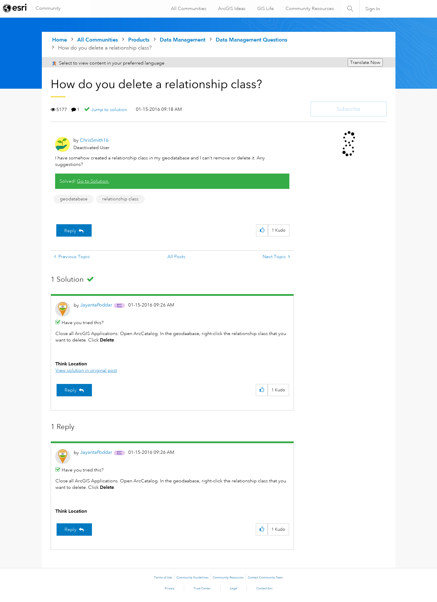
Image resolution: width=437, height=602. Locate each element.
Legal (233, 588)
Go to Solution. (93, 181)
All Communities (187, 8)
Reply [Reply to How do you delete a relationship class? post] (70, 231)
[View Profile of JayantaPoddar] (96, 305)
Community (48, 8)
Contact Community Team (265, 577)
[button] (262, 230)
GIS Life (264, 8)
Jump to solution (109, 110)
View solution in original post (86, 370)
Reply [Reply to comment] (71, 390)
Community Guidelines (192, 577)
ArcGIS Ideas (231, 8)
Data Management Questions (251, 40)
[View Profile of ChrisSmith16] (94, 140)
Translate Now (365, 62)
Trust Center (202, 588)
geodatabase (74, 199)
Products (138, 40)
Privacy (169, 588)
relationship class (120, 199)
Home (59, 40)
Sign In (372, 9)
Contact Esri (264, 588)
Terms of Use (163, 577)
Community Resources (309, 8)
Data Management (182, 40)
